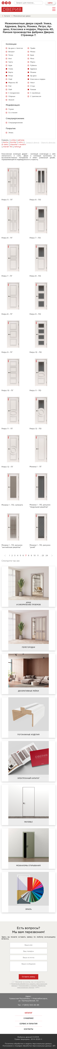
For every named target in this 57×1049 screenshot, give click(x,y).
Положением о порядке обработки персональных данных (31, 986)
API (54, 1046)
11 (38, 555)
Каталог (7, 16)
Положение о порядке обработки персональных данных (27, 1046)
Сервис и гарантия (28, 1024)
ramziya (17, 147)
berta (5, 142)
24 (47, 555)
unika (12, 140)
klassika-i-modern (17, 144)
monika (12, 142)
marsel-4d (7, 147)
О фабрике (29, 1018)
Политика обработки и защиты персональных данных (28, 1044)
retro (20, 142)
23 (43, 555)
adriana (20, 140)
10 (35, 555)
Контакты (28, 1029)
